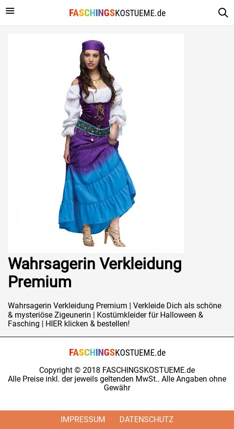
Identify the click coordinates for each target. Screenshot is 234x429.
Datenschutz (146, 419)
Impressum (83, 419)
